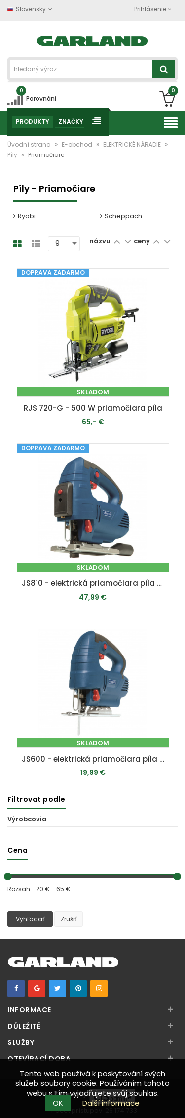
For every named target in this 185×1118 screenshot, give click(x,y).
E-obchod (78, 144)
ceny (142, 241)
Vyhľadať (30, 919)
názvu (100, 241)
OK (58, 1103)
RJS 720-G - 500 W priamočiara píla (93, 408)
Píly (13, 155)
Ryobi (24, 216)
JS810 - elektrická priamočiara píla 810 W (95, 583)
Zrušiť (68, 919)
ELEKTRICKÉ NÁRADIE (132, 144)
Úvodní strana (29, 144)
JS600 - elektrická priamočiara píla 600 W (95, 759)
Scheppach (121, 216)
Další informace (111, 1103)
